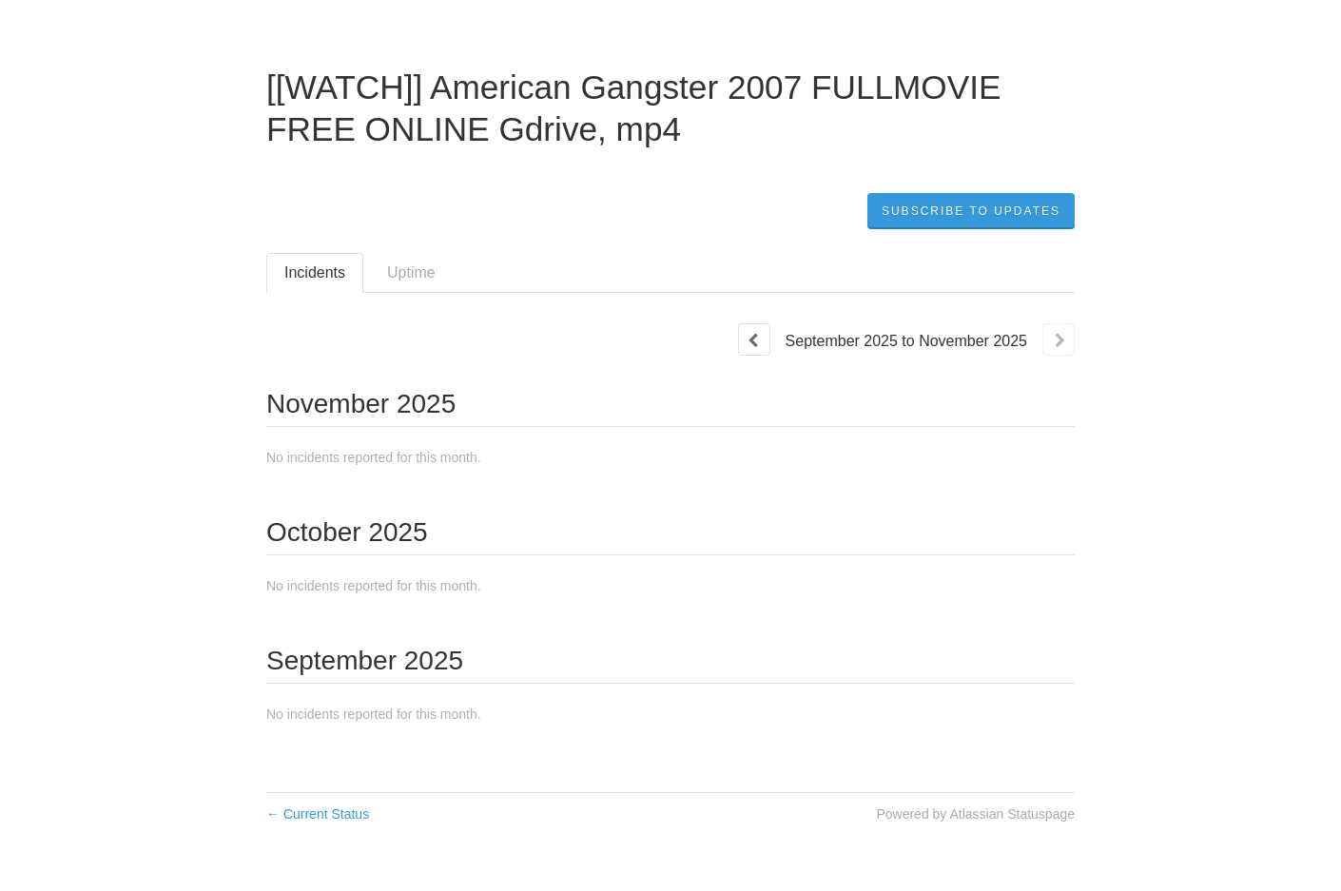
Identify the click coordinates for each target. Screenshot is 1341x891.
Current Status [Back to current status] (317, 814)
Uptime (411, 272)
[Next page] (1058, 339)
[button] (971, 211)
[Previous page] (754, 339)
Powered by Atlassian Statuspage (975, 814)
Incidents (314, 272)
